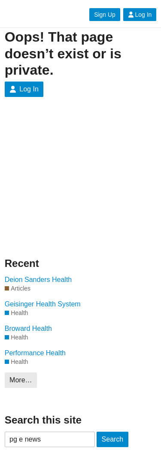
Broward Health (28, 328)
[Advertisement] (80, 184)
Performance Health (35, 353)
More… (20, 380)
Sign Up (104, 14)
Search (113, 439)
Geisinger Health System (43, 304)
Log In (140, 14)
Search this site (43, 420)
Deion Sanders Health (38, 279)
